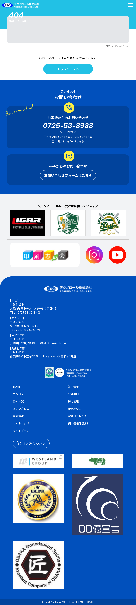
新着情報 (18, 416)
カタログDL (20, 394)
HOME (107, 46)
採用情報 (73, 401)
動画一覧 (18, 401)
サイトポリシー (22, 430)
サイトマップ (21, 423)
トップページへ (68, 69)
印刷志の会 (74, 408)
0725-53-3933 (68, 125)
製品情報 (73, 386)
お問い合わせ (21, 408)
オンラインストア (31, 443)
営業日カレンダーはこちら (68, 141)
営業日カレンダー (79, 416)
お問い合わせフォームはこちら (68, 175)
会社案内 (73, 394)
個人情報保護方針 (79, 423)
